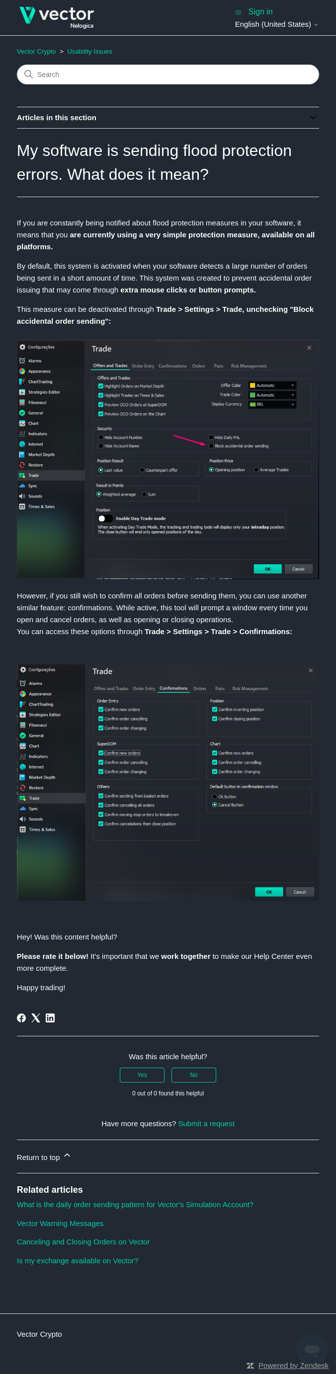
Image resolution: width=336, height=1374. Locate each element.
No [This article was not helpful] (193, 1075)
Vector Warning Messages (60, 1223)
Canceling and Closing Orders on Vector (83, 1241)
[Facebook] (21, 1017)
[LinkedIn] (50, 1017)
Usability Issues (89, 51)
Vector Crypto (36, 51)
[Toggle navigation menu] (238, 11)
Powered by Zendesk (293, 1365)
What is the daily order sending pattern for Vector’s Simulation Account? (135, 1204)
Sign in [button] (261, 11)
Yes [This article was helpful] (142, 1075)
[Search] (168, 74)
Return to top (44, 1155)
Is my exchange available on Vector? (77, 1260)
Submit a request (206, 1123)
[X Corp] (35, 1017)
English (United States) (277, 24)
